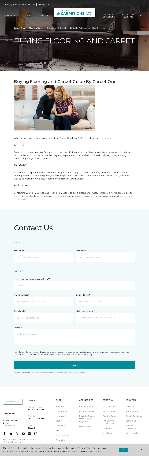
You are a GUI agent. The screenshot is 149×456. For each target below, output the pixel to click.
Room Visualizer (35, 155)
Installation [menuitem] (107, 433)
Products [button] (10, 16)
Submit (74, 365)
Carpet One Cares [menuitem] (134, 416)
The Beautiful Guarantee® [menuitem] (108, 422)
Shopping (51, 28)
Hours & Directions (109, 15)
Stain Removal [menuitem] (109, 406)
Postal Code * (20, 311)
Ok (123, 449)
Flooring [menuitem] (60, 406)
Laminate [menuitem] (60, 425)
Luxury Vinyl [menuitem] (61, 411)
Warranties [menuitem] (107, 428)
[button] (74, 285)
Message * (18, 327)
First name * (19, 250)
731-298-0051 (44, 5)
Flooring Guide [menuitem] (109, 416)
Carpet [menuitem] (59, 421)
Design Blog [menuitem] (85, 426)
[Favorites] (141, 16)
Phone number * (21, 295)
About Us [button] (43, 16)
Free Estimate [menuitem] (62, 435)
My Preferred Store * (85, 311)
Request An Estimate (128, 15)
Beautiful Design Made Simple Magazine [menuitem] (87, 419)
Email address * (83, 295)
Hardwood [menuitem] (61, 416)
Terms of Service (74, 373)
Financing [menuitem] (60, 440)
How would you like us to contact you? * (32, 279)
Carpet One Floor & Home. (22, 439)
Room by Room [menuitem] (133, 411)
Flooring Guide (36, 28)
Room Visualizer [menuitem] (86, 406)
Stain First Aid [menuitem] (109, 411)
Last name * (81, 250)
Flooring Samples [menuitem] (87, 411)
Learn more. (93, 451)
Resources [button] (27, 16)
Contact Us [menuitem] (131, 421)
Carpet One (19, 28)
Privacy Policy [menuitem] (132, 433)
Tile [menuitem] (57, 430)
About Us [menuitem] (130, 406)
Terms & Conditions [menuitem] (131, 427)
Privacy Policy (58, 373)
